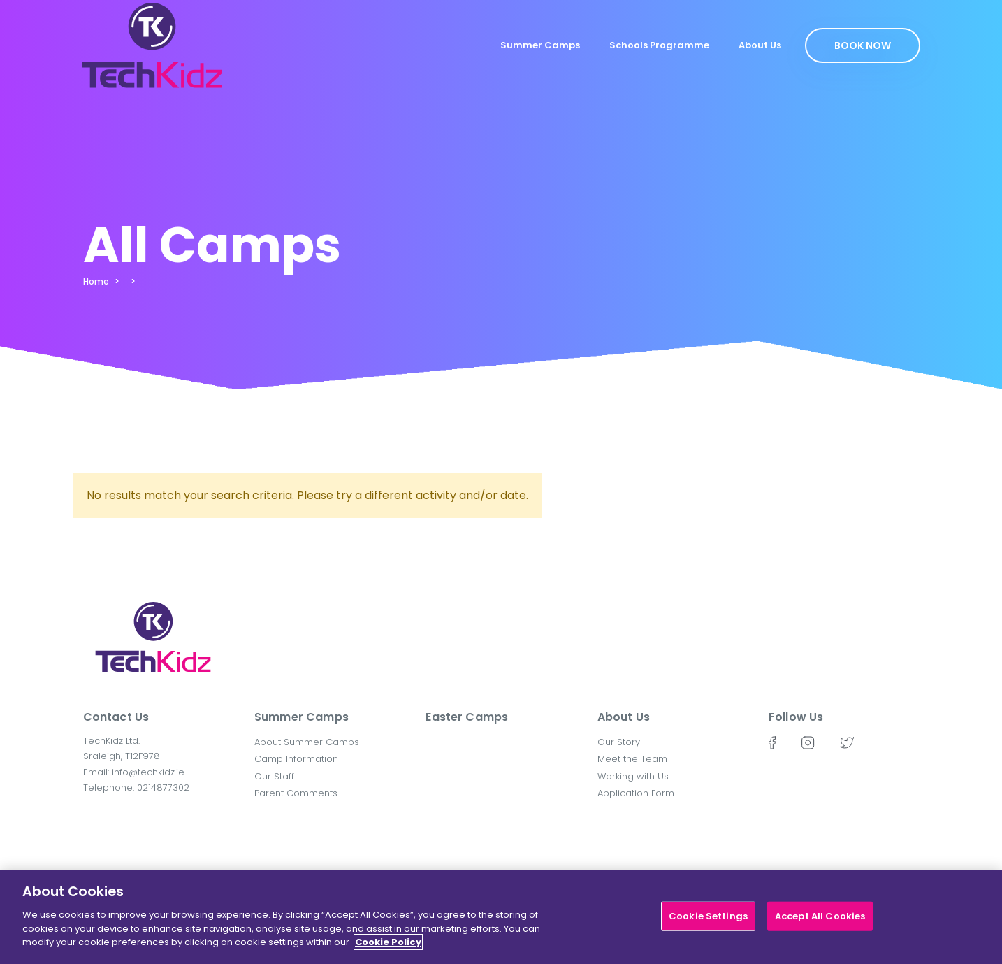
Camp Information (296, 758)
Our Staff (274, 776)
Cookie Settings (708, 922)
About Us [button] (623, 717)
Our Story (618, 742)
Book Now (862, 45)
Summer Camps (540, 45)
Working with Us (633, 776)
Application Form (635, 793)
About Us (760, 45)
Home (96, 281)
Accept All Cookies (820, 922)
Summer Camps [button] (301, 717)
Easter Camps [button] (467, 717)
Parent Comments (295, 793)
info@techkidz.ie (148, 772)
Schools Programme (659, 45)
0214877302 (163, 787)
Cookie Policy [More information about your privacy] (388, 948)
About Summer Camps (306, 742)
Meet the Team (632, 758)
